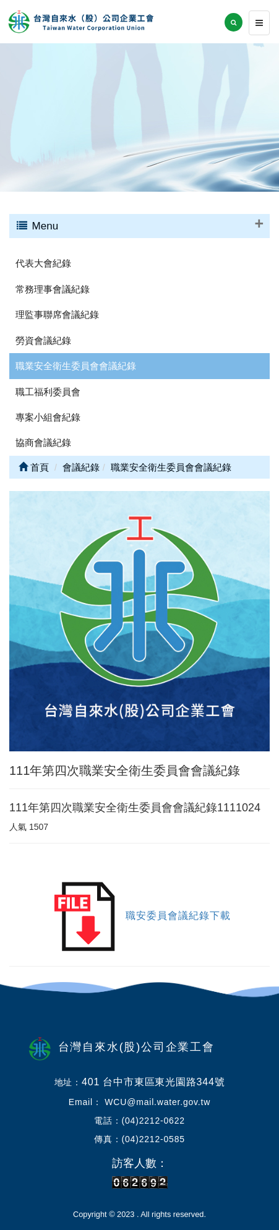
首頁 (34, 467)
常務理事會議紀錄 (52, 289)
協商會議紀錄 (43, 442)
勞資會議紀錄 (43, 340)
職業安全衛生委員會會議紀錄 (75, 366)
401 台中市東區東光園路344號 (153, 1082)
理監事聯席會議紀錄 (57, 314)
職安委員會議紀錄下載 (178, 916)
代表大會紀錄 (43, 263)
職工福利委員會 (47, 392)
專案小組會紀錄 (47, 417)
